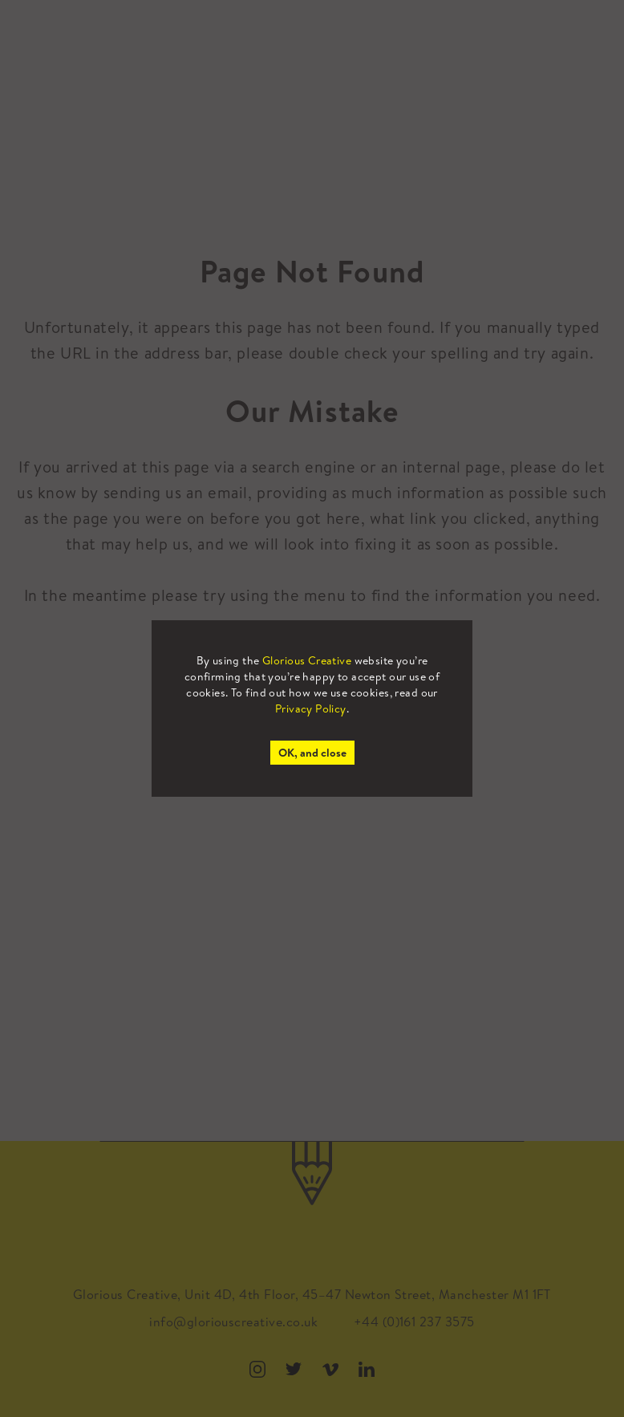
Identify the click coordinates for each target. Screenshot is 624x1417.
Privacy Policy (310, 708)
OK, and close (312, 753)
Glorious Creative (306, 660)
